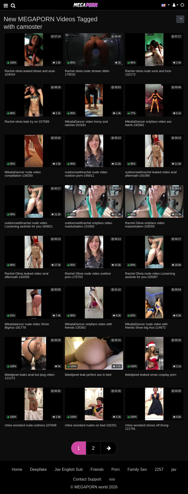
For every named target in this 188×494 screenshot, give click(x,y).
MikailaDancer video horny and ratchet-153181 (86, 123)
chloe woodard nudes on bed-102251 (91, 425)
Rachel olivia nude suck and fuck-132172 (148, 72)
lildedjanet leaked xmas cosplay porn (150, 374)
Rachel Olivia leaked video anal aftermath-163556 (26, 275)
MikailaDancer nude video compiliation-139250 (23, 173)
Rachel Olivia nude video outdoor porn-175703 (88, 275)
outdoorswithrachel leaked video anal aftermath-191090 (151, 173)
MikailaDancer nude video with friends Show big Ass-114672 (146, 325)
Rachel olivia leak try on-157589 (27, 121)
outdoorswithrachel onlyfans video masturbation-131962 (88, 224)
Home (17, 469)
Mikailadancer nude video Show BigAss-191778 (27, 325)
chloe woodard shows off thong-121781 (147, 426)
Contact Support (87, 479)
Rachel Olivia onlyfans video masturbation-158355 (144, 224)
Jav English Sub (69, 469)
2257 (159, 469)
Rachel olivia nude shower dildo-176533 (87, 72)
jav (173, 469)
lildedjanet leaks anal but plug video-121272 (30, 376)
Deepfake (38, 469)
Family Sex (137, 469)
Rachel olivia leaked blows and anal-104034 (30, 72)
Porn (115, 469)
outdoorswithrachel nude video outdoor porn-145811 (86, 173)
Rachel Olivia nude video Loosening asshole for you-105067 (150, 275)
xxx (112, 479)
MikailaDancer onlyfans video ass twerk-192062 (148, 123)
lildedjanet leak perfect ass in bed (88, 374)
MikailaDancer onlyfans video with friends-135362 (88, 325)
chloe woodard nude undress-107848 (30, 425)
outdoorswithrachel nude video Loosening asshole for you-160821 (29, 224)
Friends (97, 469)
